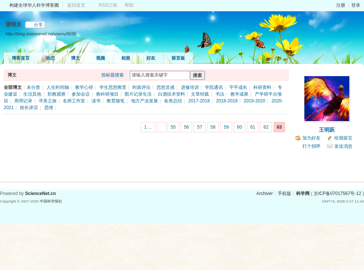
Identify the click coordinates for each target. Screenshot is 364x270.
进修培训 (190, 87)
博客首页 (21, 58)
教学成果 (239, 94)
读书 (96, 101)
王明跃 (327, 130)
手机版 (284, 193)
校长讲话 (29, 107)
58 (213, 127)
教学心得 (84, 87)
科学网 (303, 193)
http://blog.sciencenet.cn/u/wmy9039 (41, 33)
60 (239, 127)
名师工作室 (74, 101)
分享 (38, 24)
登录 (355, 5)
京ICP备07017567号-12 (337, 193)
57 (199, 127)
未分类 (33, 87)
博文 (75, 58)
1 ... (148, 127)
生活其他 (32, 94)
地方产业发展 (144, 101)
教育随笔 (116, 101)
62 (265, 127)
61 (252, 127)
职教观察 (57, 94)
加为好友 (311, 138)
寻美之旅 (48, 101)
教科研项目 (107, 94)
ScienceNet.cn (40, 193)
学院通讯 (214, 87)
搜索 (197, 75)
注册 (340, 5)
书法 (219, 94)
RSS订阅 (108, 5)
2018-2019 (227, 101)
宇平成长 (238, 87)
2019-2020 (254, 101)
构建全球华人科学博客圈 (34, 5)
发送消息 (343, 146)
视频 (100, 58)
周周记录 (23, 101)
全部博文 (13, 87)
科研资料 (262, 87)
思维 (48, 107)
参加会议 (81, 94)
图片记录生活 (138, 94)
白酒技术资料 (171, 94)
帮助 (129, 5)
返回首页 (76, 5)
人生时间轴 (58, 87)
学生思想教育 (112, 87)
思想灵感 (165, 87)
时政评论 (141, 87)
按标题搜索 (112, 75)
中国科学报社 (51, 201)
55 (173, 127)
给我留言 (343, 138)
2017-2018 (199, 101)
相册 (125, 58)
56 (186, 127)
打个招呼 (311, 146)
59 (226, 127)
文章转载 (200, 94)
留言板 (178, 58)
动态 (50, 58)
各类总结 (173, 101)
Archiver (264, 193)
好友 (150, 58)
